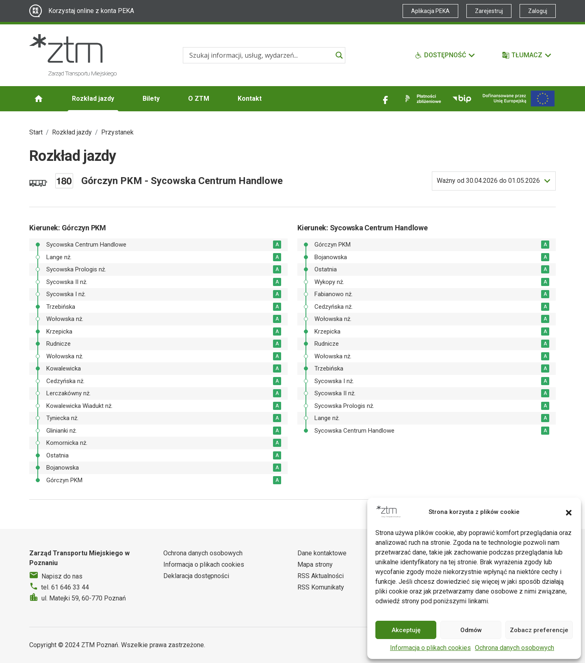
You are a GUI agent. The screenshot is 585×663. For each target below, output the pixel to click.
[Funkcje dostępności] (445, 55)
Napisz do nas (61, 576)
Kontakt (250, 98)
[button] (569, 512)
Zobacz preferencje (539, 630)
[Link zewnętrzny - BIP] (462, 99)
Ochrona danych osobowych (514, 648)
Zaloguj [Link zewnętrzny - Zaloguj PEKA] (537, 11)
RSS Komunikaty (320, 587)
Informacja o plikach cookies (430, 648)
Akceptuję (406, 630)
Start (36, 132)
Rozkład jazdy (93, 98)
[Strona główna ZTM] (73, 55)
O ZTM (198, 98)
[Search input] (260, 55)
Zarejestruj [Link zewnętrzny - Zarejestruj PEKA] (489, 11)
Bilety (151, 98)
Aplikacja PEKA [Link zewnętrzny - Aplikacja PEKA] (430, 11)
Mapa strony (315, 564)
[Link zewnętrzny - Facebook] (385, 98)
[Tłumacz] (527, 55)
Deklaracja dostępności (196, 576)
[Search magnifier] (339, 55)
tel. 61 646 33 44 (65, 587)
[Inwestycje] (519, 98)
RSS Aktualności (320, 576)
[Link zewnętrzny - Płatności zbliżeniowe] (421, 98)
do (488, 181)
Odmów (471, 630)
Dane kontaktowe (322, 553)
